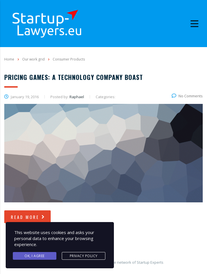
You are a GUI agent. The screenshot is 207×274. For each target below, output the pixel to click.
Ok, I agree (34, 255)
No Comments (187, 95)
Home (9, 59)
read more (28, 217)
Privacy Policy (84, 255)
